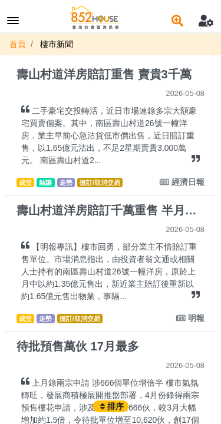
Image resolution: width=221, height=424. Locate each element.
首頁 (17, 44)
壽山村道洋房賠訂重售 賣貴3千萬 (104, 74)
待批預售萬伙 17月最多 (78, 346)
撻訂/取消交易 (100, 182)
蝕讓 (45, 182)
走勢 (66, 182)
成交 (25, 182)
